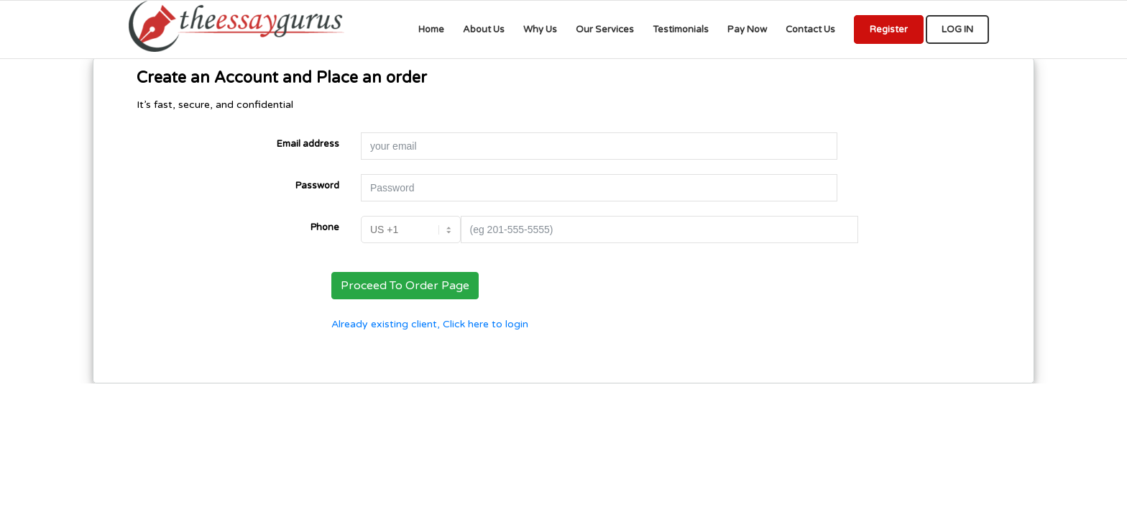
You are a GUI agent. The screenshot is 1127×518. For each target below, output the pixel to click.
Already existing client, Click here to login (429, 324)
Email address (308, 144)
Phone (324, 227)
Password (317, 185)
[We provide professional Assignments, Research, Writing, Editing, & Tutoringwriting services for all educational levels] (236, 29)
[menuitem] (431, 29)
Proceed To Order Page (405, 285)
